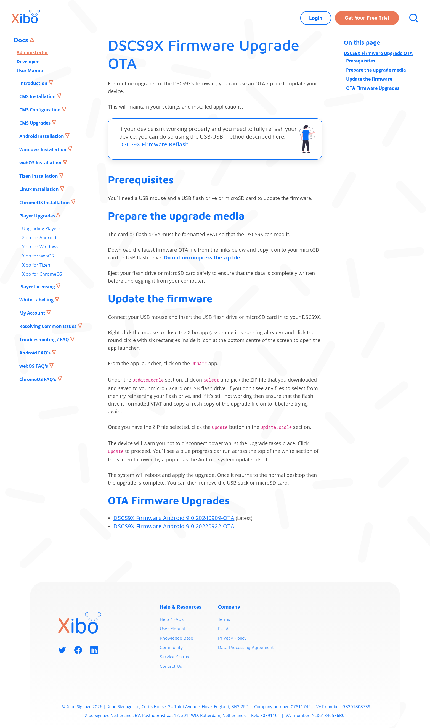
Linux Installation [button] (39, 189)
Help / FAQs (172, 619)
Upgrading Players (41, 228)
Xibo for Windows (40, 247)
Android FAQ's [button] (35, 353)
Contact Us (171, 666)
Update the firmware (369, 79)
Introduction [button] (34, 83)
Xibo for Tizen (36, 265)
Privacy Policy (232, 637)
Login (315, 18)
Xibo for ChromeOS (42, 274)
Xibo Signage (78, 706)
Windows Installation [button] (43, 149)
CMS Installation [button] (38, 96)
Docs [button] (22, 40)
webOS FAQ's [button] (34, 366)
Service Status (174, 656)
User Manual (31, 71)
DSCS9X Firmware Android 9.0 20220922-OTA (173, 526)
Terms (224, 619)
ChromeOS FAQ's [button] (38, 379)
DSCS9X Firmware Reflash (154, 144)
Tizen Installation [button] (39, 176)
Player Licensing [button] (37, 286)
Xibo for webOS (38, 256)
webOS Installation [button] (41, 163)
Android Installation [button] (42, 136)
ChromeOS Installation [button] (45, 202)
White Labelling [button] (37, 300)
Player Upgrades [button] (37, 216)
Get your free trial (367, 18)
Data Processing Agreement (246, 647)
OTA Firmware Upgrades (372, 88)
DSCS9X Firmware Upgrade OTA (378, 53)
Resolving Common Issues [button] (48, 326)
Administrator (32, 52)
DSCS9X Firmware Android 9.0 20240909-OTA (173, 518)
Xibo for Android (39, 238)
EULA (223, 628)
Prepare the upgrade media (376, 70)
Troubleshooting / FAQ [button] (44, 340)
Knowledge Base (176, 637)
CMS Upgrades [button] (35, 123)
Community (171, 647)
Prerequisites (360, 61)
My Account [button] (32, 313)
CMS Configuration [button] (40, 110)
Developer (28, 62)
